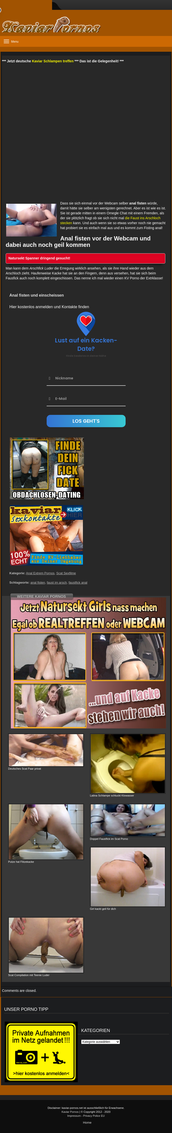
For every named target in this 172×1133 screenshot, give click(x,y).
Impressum (74, 1115)
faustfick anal (78, 582)
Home (87, 1122)
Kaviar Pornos (69, 1111)
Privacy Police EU (94, 1115)
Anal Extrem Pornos (40, 573)
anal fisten (37, 582)
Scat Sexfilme (66, 573)
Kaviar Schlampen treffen (53, 61)
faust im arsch (57, 582)
